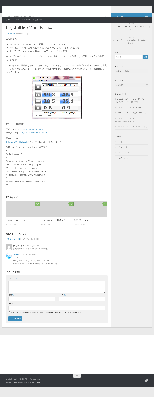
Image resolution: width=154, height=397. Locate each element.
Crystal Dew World (22, 19)
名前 (11, 305)
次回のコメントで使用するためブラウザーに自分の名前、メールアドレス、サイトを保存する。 (47, 322)
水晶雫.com (37, 19)
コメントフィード (124, 162)
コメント (14, 248)
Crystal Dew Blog (23, 8)
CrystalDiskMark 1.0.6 (15, 230)
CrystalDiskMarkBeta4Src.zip (34, 142)
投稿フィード (122, 157)
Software (29, 26)
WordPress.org (122, 168)
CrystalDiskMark (14, 26)
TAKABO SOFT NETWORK (17, 151)
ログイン (120, 151)
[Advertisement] (77, 362)
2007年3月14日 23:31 (28, 264)
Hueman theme (35, 392)
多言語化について (82, 230)
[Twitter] (146, 26)
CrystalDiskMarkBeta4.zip (32, 139)
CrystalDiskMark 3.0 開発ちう (52, 230)
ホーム (9, 19)
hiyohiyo (11, 43)
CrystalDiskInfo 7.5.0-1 (125, 117)
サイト (10, 313)
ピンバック (31, 248)
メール (62, 305)
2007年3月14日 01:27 (34, 255)
